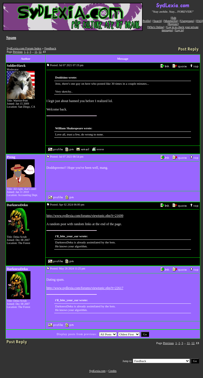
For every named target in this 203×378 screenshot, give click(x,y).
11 (35, 51)
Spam (11, 37)
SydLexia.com (97, 370)
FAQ (199, 20)
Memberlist (170, 20)
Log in (179, 30)
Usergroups (187, 20)
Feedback (50, 48)
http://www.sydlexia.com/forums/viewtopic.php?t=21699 (84, 216)
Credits (112, 370)
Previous (18, 51)
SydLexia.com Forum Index (24, 48)
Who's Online (156, 27)
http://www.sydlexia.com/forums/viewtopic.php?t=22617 (84, 288)
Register (173, 24)
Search (157, 20)
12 (40, 51)
